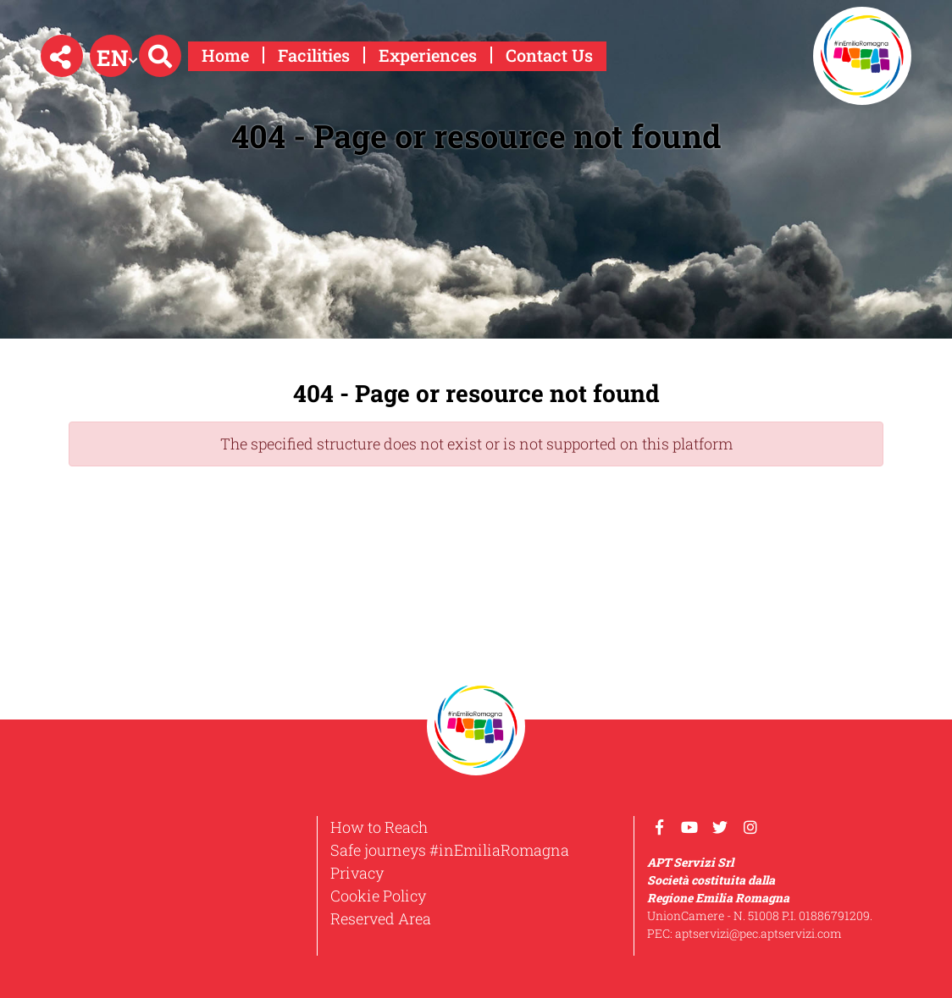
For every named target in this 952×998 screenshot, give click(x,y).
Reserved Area (380, 918)
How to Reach (379, 827)
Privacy (357, 873)
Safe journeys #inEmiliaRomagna (449, 850)
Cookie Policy (378, 895)
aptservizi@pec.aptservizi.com (758, 933)
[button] (62, 56)
